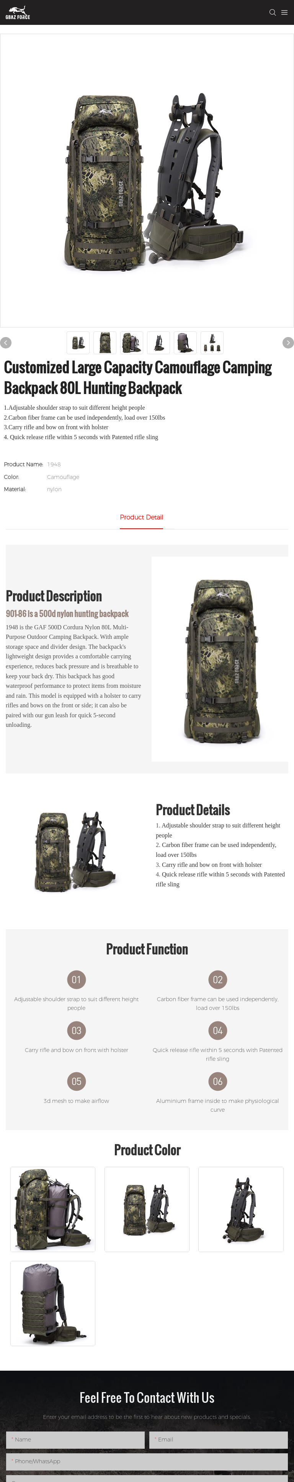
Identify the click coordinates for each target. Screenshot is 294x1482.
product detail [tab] (141, 517)
